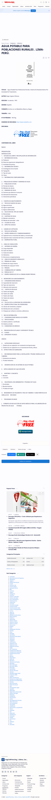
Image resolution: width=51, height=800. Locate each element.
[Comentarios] (39, 493)
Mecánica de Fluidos (15, 662)
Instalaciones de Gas (15, 653)
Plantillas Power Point (15, 673)
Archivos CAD (5, 784)
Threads (29, 789)
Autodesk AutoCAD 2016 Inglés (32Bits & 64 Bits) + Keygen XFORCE (25, 528)
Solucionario (13, 697)
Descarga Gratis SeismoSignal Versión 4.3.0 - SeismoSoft (24, 535)
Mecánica (12, 660)
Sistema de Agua (14, 693)
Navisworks (12, 669)
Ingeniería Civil (13, 645)
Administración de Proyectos (17, 578)
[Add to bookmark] (43, 493)
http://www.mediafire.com (24, 122)
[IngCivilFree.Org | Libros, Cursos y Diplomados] (9, 2)
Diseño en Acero (14, 622)
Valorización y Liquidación (16, 707)
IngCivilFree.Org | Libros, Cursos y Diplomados (17, 797)
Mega (41, 784)
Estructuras (12, 625)
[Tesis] (35, 6)
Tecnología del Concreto (16, 700)
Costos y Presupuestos (15, 609)
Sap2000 (12, 689)
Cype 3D (12, 612)
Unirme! (33, 10)
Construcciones (13, 606)
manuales (12, 716)
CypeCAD (12, 613)
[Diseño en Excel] (35, 565)
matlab (11, 717)
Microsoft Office (14, 666)
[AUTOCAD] (17, 525)
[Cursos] (8, 6)
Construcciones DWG (15, 608)
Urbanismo (12, 706)
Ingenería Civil (13, 643)
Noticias (12, 672)
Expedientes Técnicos (15, 629)
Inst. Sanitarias (13, 649)
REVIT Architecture (14, 677)
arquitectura (13, 714)
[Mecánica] (16, 538)
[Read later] (43, 58)
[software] (17, 514)
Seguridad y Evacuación (15, 692)
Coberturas (12, 602)
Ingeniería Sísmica (14, 646)
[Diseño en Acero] (16, 565)
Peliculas (4, 793)
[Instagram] (5, 772)
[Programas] (40, 6)
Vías (11, 711)
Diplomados (5, 780)
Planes (29, 782)
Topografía (12, 704)
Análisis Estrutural (19, 789)
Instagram (29, 787)
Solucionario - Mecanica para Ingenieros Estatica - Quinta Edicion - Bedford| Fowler (24, 541)
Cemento (12, 595)
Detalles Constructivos (15, 615)
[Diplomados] (15, 6)
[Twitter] (8, 772)
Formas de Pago (31, 784)
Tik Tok (29, 791)
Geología (12, 633)
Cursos (11, 611)
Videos (11, 709)
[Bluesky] (13, 772)
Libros (11, 655)
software (12, 721)
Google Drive (43, 778)
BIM (11, 589)
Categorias (12, 593)
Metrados (12, 663)
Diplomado (12, 619)
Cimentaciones (13, 601)
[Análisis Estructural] (16, 558)
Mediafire (42, 782)
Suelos (11, 699)
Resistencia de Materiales (16, 680)
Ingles (11, 647)
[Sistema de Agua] (22, 449)
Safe (11, 686)
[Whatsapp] (16, 772)
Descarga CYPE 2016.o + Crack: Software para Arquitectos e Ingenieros (25, 517)
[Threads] (11, 772)
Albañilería (12, 579)
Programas (5, 786)
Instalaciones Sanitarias (15, 652)
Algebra (11, 581)
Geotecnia (12, 638)
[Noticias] (47, 6)
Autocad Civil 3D (14, 588)
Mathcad (12, 659)
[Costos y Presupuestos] (16, 561)
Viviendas (12, 710)
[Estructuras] (18, 533)
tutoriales (12, 724)
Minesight (12, 667)
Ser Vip (29, 780)
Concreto (12, 603)
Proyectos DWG (13, 674)
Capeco (11, 592)
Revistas (12, 682)
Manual (11, 656)
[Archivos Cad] (35, 558)
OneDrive (42, 786)
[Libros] (21, 6)
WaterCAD (12, 713)
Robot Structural (14, 684)
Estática (11, 626)
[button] (2, 2)
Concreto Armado (14, 605)
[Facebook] (3, 772)
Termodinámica (13, 703)
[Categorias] (5, 449)
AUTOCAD (12, 576)
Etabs (11, 628)
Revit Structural (13, 683)
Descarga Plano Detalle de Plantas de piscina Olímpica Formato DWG (23, 548)
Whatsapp (27, 10)
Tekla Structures (14, 702)
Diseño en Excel (13, 623)
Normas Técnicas (14, 670)
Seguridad (12, 690)
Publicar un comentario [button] (25, 461)
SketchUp (12, 694)
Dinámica (12, 618)
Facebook (29, 786)
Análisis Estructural (14, 582)
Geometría (12, 635)
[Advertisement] (25, 24)
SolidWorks (12, 696)
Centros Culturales (14, 596)
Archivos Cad (13, 585)
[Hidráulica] (12, 449)
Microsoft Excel (13, 665)
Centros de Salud (14, 598)
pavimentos (12, 719)
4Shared (42, 780)
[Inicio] (4, 6)
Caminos (12, 591)
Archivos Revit (13, 586)
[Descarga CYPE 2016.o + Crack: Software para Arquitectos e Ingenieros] (25, 501)
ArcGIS (11, 584)
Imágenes (12, 640)
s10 (10, 720)
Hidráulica (12, 639)
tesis (11, 723)
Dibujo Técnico (13, 616)
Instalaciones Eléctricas (15, 650)
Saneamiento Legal (14, 687)
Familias (12, 630)
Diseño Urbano (13, 620)
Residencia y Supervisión (16, 679)
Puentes (12, 676)
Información (13, 642)
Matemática (13, 657)
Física (11, 632)
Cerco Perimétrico (14, 599)
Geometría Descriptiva (15, 636)
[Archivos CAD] (28, 6)
